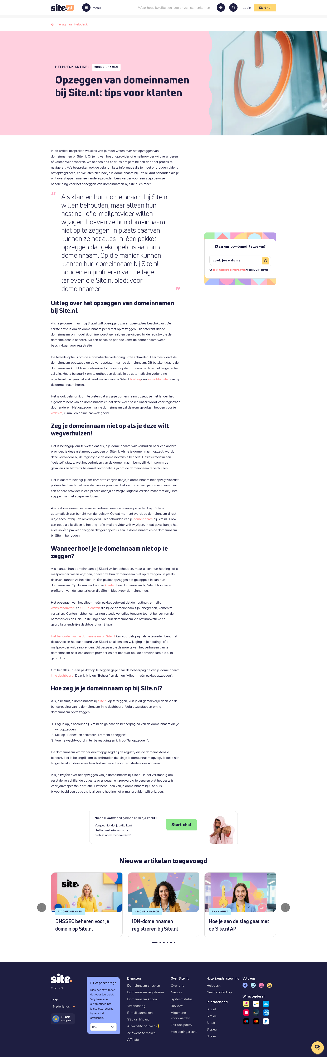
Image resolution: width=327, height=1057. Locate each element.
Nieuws (176, 992)
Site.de (212, 1016)
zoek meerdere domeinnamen (229, 269)
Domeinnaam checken (143, 985)
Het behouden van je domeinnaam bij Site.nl (83, 636)
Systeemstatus (181, 999)
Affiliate (133, 1039)
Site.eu (212, 1029)
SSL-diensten (90, 607)
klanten (110, 585)
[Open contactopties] (317, 1047)
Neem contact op (219, 992)
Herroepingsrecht (184, 1031)
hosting (135, 379)
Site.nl (102, 701)
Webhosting (136, 1005)
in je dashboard (62, 675)
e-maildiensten (159, 379)
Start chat (181, 824)
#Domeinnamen (106, 67)
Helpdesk (213, 985)
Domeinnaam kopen (142, 999)
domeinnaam (143, 519)
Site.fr (211, 1022)
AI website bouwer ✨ (143, 1026)
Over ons (177, 985)
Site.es (211, 1036)
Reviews (177, 1005)
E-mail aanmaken (140, 1012)
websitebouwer (62, 607)
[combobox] (103, 1027)
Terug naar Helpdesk (72, 24)
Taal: (54, 1000)
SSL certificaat (138, 1019)
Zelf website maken (141, 1033)
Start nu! (265, 7)
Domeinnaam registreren (145, 992)
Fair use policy (181, 1024)
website (56, 413)
